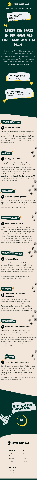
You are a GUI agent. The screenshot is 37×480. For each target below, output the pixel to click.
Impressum (12, 471)
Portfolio (13, 9)
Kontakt (28, 9)
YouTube (25, 462)
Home (10, 455)
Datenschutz (12, 474)
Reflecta (25, 457)
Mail (24, 455)
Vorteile (20, 9)
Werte (6, 9)
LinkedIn (25, 460)
